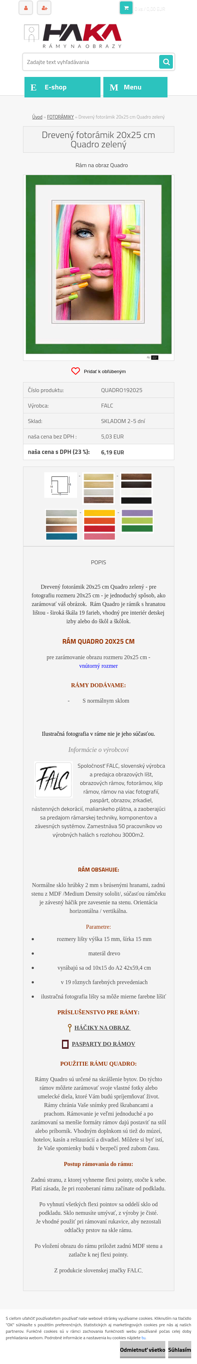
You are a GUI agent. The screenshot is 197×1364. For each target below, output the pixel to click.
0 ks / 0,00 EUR (150, 8)
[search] (166, 62)
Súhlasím (179, 1349)
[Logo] (72, 35)
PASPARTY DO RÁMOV (103, 1044)
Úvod (37, 116)
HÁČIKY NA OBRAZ (103, 1028)
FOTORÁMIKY (60, 116)
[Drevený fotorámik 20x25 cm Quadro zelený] (98, 178)
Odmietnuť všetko (142, 1349)
